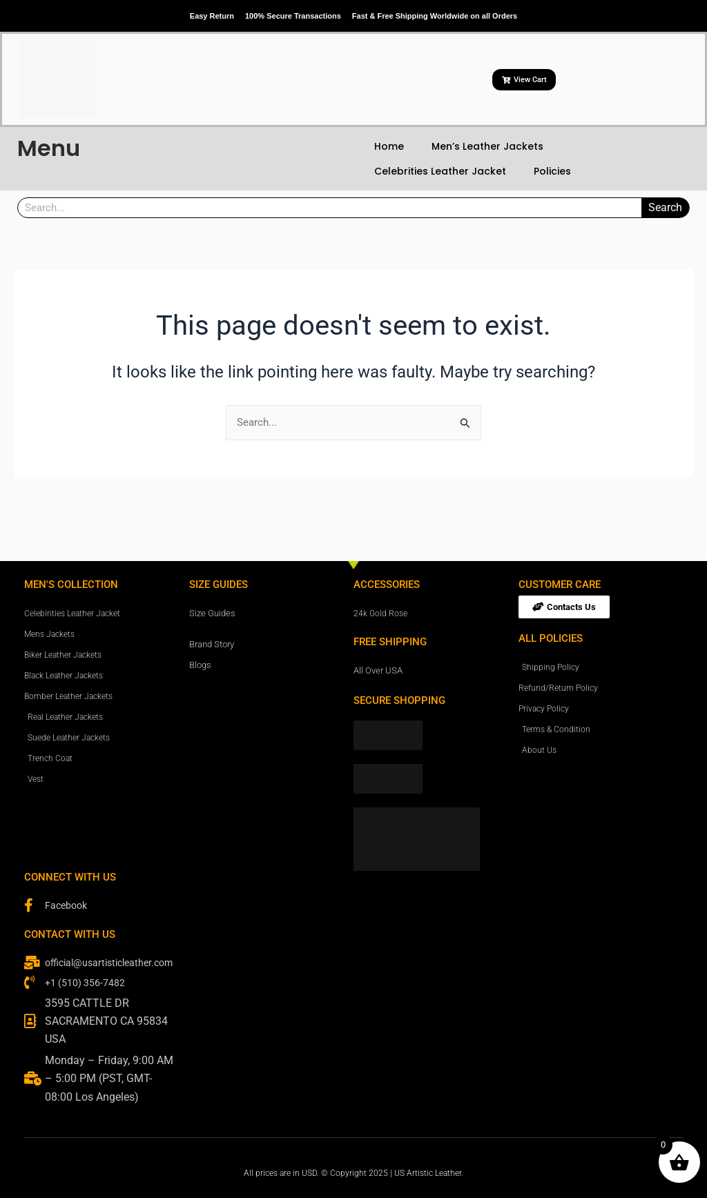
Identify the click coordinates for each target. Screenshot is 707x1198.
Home (389, 146)
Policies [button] (552, 171)
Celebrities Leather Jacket (440, 171)
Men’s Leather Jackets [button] (487, 146)
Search (665, 207)
